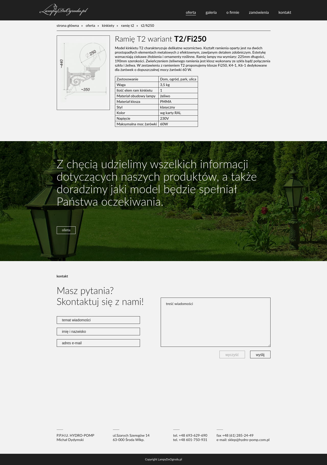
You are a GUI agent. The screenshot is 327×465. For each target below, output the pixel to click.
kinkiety (108, 25)
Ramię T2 (127, 25)
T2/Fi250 (147, 25)
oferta (191, 12)
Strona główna (68, 25)
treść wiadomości (216, 322)
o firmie (232, 12)
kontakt (284, 12)
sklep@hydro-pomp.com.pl (249, 439)
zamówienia (259, 12)
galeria (211, 12)
